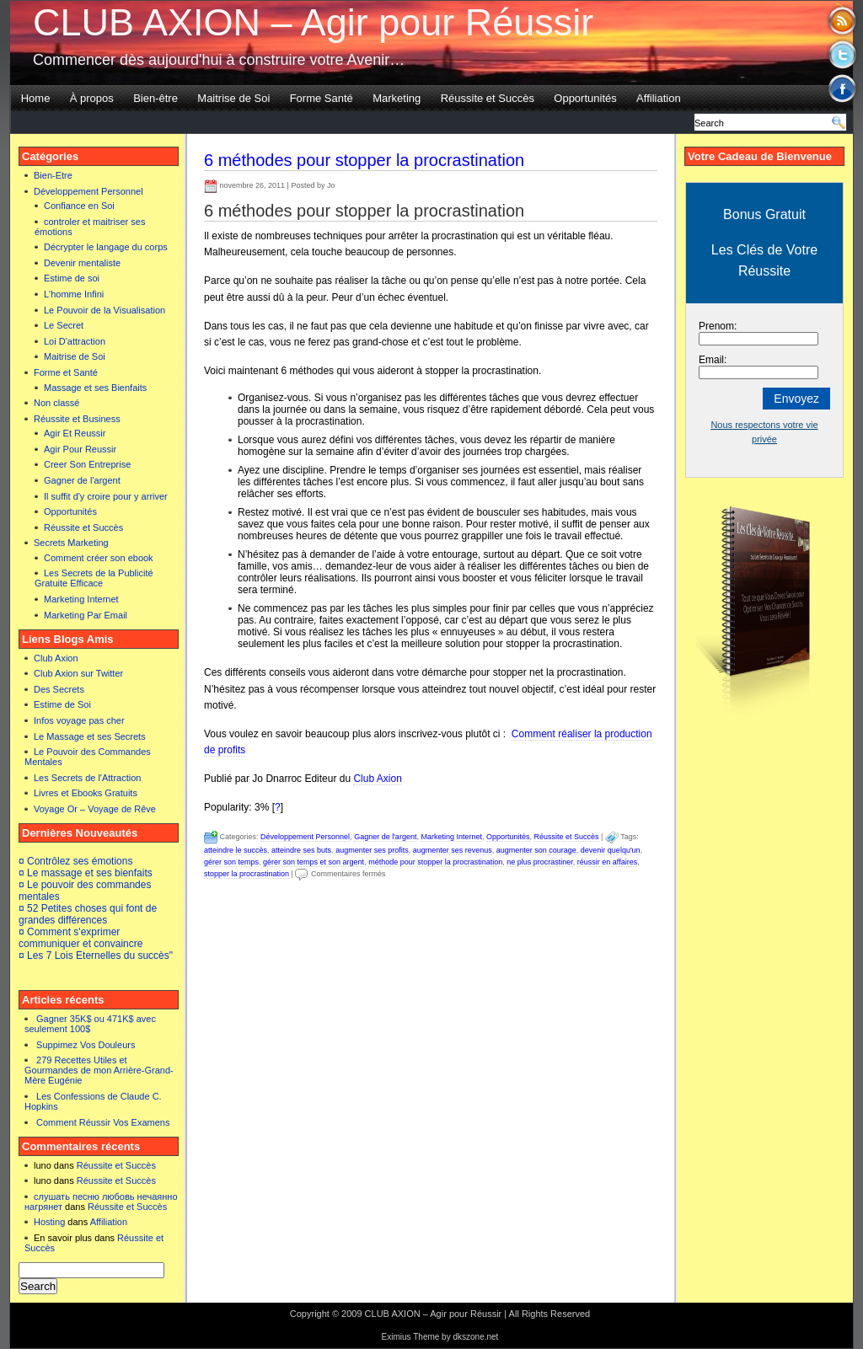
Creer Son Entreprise (87, 464)
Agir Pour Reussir (80, 449)
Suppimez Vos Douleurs (85, 1045)
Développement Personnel (88, 191)
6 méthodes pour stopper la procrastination (364, 160)
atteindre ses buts (301, 850)
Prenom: (718, 326)
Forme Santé (321, 98)
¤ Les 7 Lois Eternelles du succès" (96, 955)
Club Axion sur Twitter (78, 673)
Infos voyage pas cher (79, 720)
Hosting (49, 1222)
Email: (712, 360)
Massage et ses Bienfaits (95, 388)
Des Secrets (59, 689)
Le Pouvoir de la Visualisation (104, 310)
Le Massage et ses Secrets (90, 736)
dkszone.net (475, 1336)
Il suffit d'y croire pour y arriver (106, 496)
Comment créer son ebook (98, 558)
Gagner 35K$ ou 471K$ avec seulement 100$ (90, 1024)
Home (36, 98)
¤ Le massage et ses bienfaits (86, 873)
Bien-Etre (53, 175)
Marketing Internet (81, 599)
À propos (92, 98)
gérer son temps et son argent (313, 862)
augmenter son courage (536, 850)
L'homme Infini (74, 294)
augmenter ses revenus (452, 850)
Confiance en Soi (79, 206)
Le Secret (63, 325)
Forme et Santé (66, 372)
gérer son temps (231, 862)
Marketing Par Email (85, 615)
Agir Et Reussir (74, 433)
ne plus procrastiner (540, 862)
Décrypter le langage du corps (106, 247)
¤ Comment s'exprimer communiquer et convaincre (80, 938)
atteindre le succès (235, 850)
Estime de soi (71, 278)
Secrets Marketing (71, 543)
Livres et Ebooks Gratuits (85, 793)
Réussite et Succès (487, 98)
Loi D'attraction (74, 341)
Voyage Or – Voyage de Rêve (95, 809)
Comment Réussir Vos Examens (102, 1122)
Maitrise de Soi (233, 98)
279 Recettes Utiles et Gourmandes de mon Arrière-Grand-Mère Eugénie (99, 1070)
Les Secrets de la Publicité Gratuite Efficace (94, 578)
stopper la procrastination (246, 874)
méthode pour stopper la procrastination (435, 862)
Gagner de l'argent (82, 480)
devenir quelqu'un (611, 850)
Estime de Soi (62, 704)
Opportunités (585, 98)
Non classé (56, 403)
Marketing (397, 98)
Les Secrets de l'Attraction (87, 778)
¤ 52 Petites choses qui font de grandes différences (88, 914)
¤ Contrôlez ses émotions (75, 861)
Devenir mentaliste (82, 263)
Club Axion (56, 658)
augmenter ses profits (372, 850)
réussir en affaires (607, 862)
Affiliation (658, 98)
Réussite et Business (77, 419)
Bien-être (155, 98)
